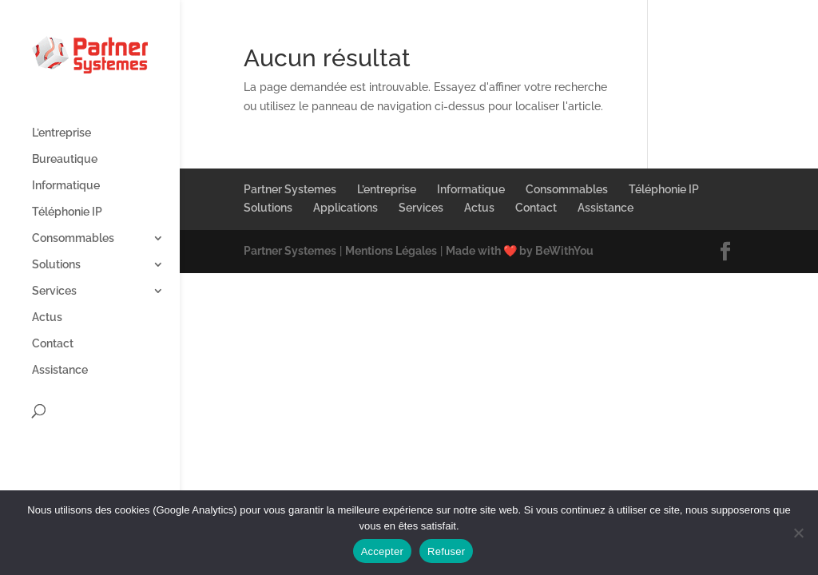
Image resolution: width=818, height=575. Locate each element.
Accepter (382, 551)
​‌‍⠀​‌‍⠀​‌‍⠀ (666, 207)
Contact (52, 344)
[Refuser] (798, 533)
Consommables (73, 238)
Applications (345, 207)
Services (54, 291)
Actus (47, 317)
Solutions (56, 265)
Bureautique (64, 159)
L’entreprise (61, 133)
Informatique (66, 186)
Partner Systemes (290, 189)
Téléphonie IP (67, 212)
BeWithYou (564, 250)
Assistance (60, 370)
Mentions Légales (391, 250)
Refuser (446, 551)
